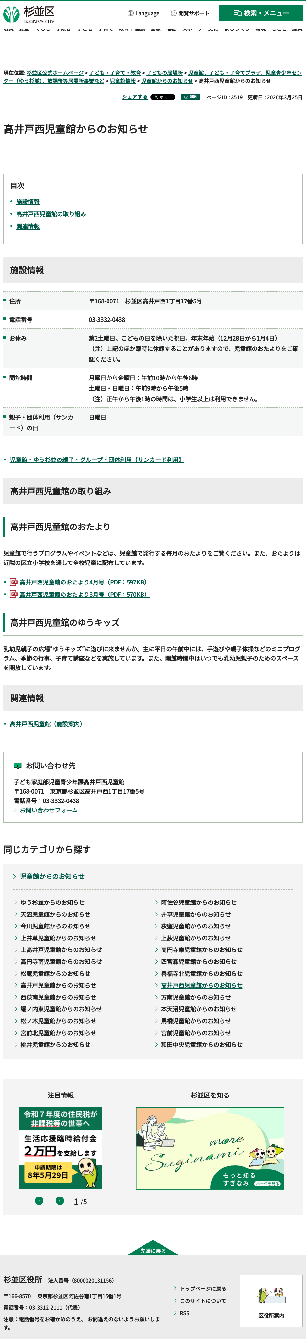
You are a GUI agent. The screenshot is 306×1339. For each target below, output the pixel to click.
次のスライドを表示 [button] (60, 1182)
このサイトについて (203, 1282)
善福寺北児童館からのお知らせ (202, 954)
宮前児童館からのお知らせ (196, 1014)
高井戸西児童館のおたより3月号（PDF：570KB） (84, 575)
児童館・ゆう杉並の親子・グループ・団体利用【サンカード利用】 (97, 441)
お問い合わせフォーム (49, 791)
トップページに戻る (203, 1270)
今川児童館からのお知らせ (55, 907)
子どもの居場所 (164, 54)
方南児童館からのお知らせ (196, 978)
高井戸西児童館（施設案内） (47, 705)
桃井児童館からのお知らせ (55, 1026)
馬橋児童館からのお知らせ (196, 1002)
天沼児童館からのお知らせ (55, 895)
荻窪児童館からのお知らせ (196, 907)
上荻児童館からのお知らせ (196, 919)
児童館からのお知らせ (167, 62)
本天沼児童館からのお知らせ (199, 990)
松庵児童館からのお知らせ (55, 954)
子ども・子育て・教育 (115, 54)
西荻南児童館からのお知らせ (58, 978)
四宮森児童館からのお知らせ (199, 942)
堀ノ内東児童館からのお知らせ (61, 990)
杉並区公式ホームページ (55, 54)
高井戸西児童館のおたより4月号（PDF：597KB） (84, 563)
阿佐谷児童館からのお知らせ (199, 883)
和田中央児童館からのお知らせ (202, 1026)
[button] (144, 12)
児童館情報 (123, 62)
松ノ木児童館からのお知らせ (58, 1002)
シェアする (135, 78)
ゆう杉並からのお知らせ (52, 883)
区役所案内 (271, 1297)
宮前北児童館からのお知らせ (58, 1014)
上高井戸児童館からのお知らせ (61, 931)
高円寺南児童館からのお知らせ (61, 942)
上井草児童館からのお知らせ (58, 919)
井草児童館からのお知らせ (196, 895)
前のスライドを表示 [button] (39, 1182)
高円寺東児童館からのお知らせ (202, 931)
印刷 (193, 78)
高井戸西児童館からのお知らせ (202, 966)
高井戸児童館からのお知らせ (58, 966)
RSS (184, 1294)
